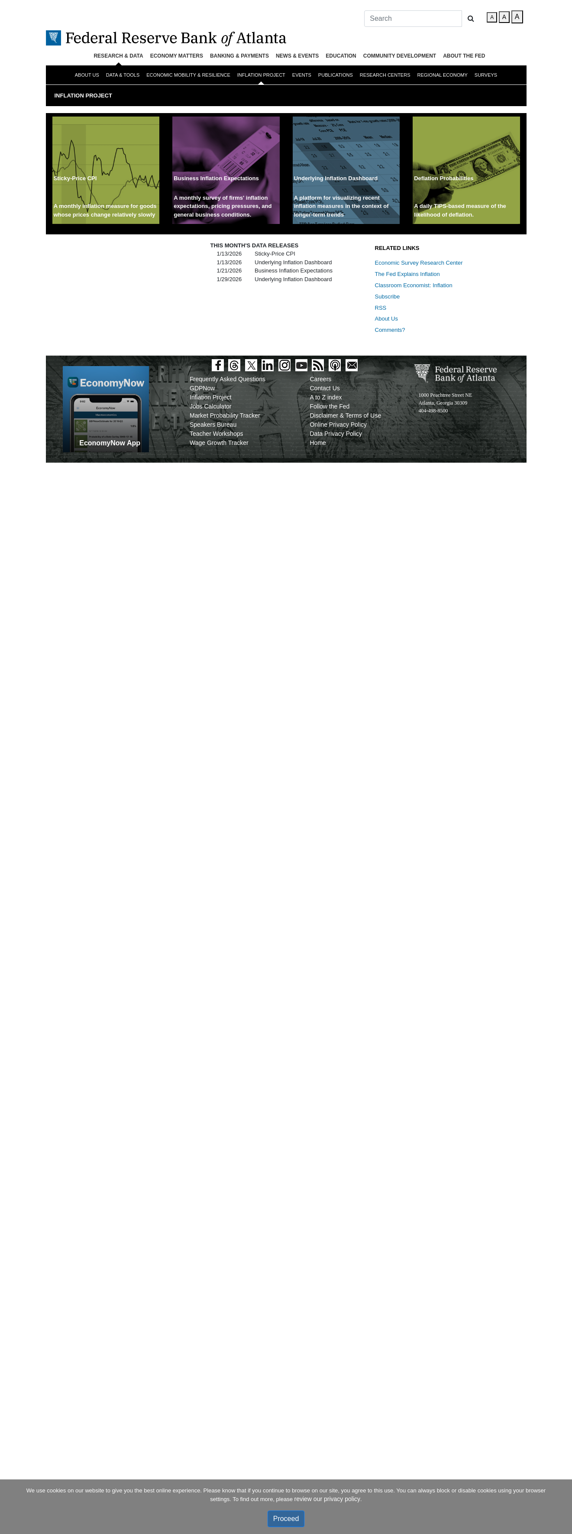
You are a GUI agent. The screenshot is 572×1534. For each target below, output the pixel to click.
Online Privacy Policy (338, 424)
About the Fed (464, 56)
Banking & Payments (239, 56)
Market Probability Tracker (225, 415)
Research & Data (118, 56)
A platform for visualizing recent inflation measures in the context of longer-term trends (341, 206)
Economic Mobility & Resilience (188, 75)
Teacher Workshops (216, 433)
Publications (335, 75)
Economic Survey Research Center (419, 262)
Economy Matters (176, 56)
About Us (87, 75)
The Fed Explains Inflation (407, 274)
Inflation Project (261, 75)
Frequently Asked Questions (227, 379)
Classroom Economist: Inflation (413, 285)
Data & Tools (122, 75)
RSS (381, 308)
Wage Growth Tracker (219, 442)
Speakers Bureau (213, 424)
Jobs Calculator (211, 406)
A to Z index (326, 397)
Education (341, 56)
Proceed (286, 1518)
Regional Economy (442, 75)
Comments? (390, 330)
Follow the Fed (330, 406)
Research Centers (385, 75)
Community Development (399, 56)
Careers (321, 379)
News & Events (297, 56)
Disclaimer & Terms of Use (345, 415)
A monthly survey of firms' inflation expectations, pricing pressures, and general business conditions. (222, 206)
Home (318, 442)
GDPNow (202, 388)
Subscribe (387, 296)
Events (301, 75)
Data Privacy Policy (336, 433)
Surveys (486, 75)
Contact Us (325, 388)
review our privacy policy (327, 1498)
